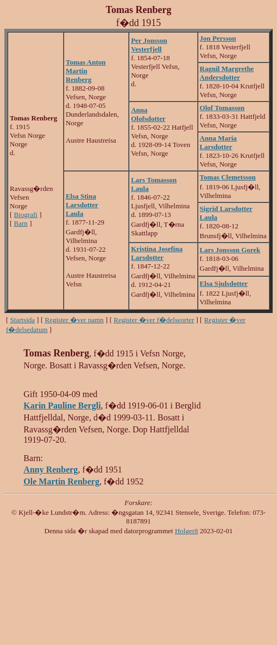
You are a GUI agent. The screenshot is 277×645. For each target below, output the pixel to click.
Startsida (22, 320)
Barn (21, 223)
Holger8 (186, 531)
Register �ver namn (74, 320)
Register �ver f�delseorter (154, 320)
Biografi (25, 214)
